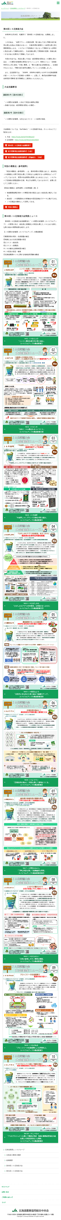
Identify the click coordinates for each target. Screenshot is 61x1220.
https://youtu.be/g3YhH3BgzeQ (23, 137)
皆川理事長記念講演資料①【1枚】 (20, 151)
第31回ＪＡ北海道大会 (14, 1171)
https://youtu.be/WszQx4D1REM (27, 140)
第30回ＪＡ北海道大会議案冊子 (19, 145)
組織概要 (9, 1160)
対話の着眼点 (13, 207)
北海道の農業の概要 (13, 1155)
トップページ (5, 8)
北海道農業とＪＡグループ (17, 8)
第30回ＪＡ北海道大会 (14, 1166)
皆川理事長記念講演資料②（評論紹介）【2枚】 (25, 157)
